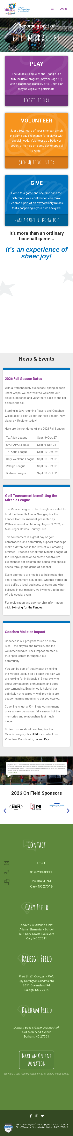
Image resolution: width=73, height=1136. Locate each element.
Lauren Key (42, 739)
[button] (31, 779)
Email (41, 863)
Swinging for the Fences (26, 607)
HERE (35, 734)
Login (63, 8)
